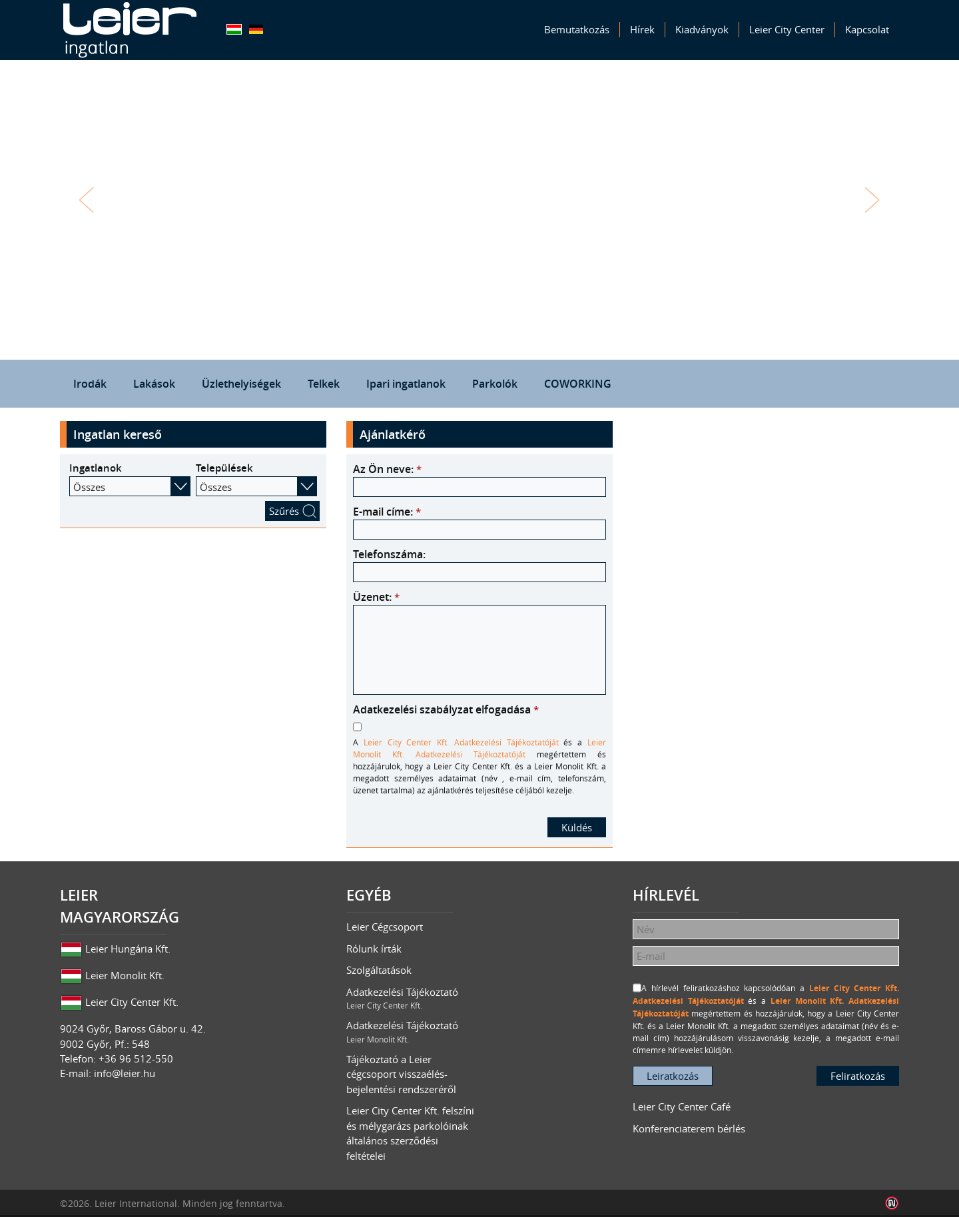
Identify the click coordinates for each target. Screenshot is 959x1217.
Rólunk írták (374, 948)
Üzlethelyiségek (241, 383)
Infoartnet (892, 1203)
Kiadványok (702, 29)
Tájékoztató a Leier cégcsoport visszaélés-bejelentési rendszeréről (401, 1074)
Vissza (87, 200)
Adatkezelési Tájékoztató (413, 998)
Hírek (642, 29)
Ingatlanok (95, 468)
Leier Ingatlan (130, 30)
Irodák (90, 383)
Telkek (324, 383)
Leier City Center (786, 29)
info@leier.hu (124, 1073)
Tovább (872, 200)
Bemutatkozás (576, 29)
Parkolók (494, 383)
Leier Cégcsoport (384, 926)
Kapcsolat (867, 29)
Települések (224, 468)
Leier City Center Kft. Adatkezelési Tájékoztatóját (461, 742)
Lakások (154, 383)
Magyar (234, 29)
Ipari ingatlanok (406, 383)
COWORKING (577, 383)
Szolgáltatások (379, 970)
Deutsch (256, 29)
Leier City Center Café (682, 1106)
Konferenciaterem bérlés (689, 1128)
